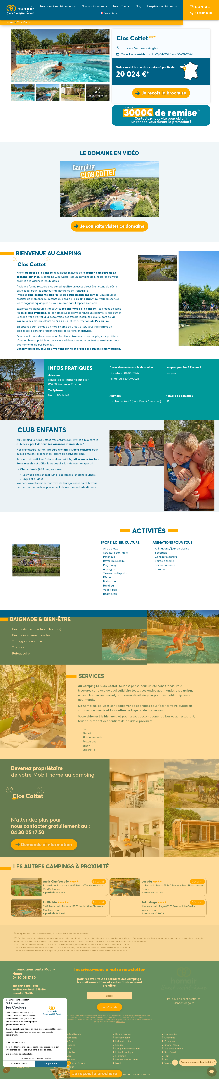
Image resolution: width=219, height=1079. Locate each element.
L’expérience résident (162, 6)
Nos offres (121, 6)
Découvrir (99, 881)
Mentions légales (183, 1003)
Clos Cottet (24, 22)
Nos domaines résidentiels (58, 6)
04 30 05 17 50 (203, 13)
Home (10, 22)
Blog (138, 6)
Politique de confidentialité (183, 999)
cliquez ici (120, 1021)
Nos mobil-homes (94, 6)
